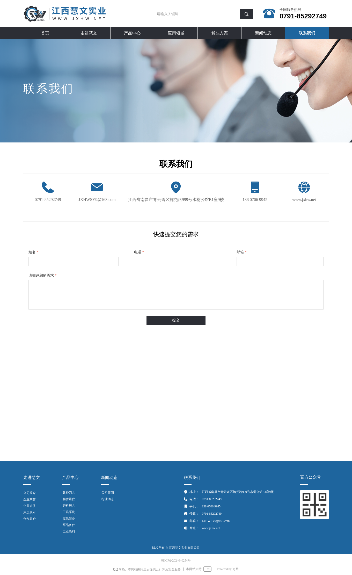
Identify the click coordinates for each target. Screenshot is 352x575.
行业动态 (107, 499)
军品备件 (69, 525)
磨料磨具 (69, 505)
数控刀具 (69, 492)
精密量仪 (69, 499)
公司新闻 (107, 492)
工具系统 (69, 512)
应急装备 (69, 518)
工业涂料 (69, 531)
